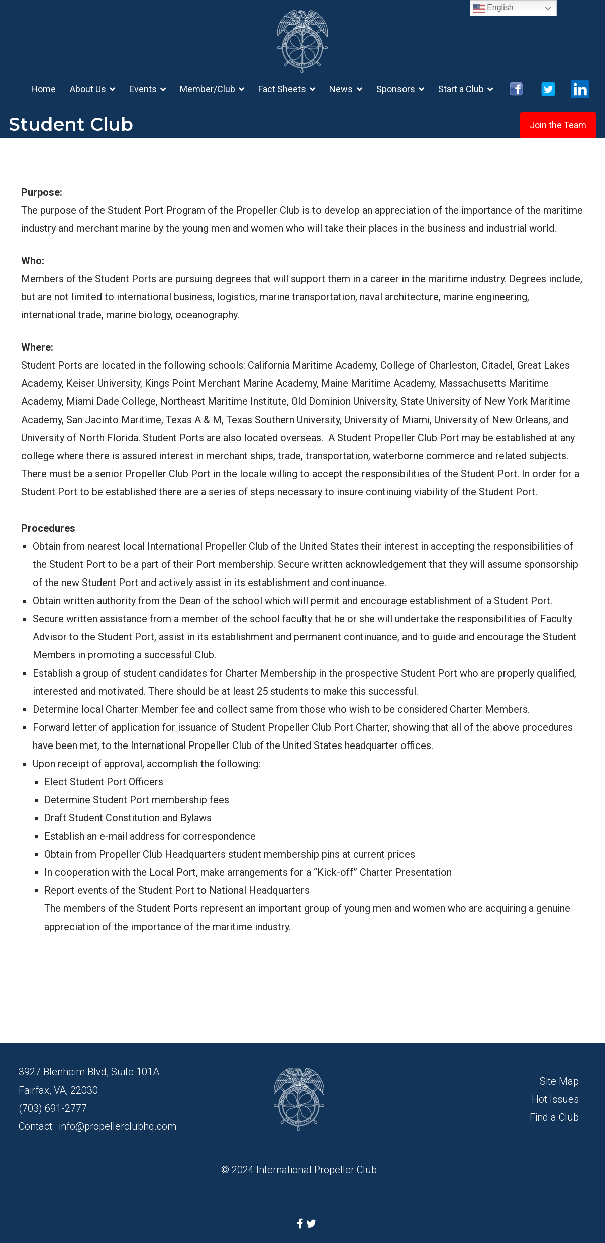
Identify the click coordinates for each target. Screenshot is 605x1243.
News (341, 89)
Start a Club (461, 89)
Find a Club (554, 1117)
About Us (88, 89)
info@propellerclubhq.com (117, 1126)
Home (43, 89)
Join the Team (558, 125)
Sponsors (395, 89)
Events (143, 89)
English (493, 8)
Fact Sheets (282, 89)
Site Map (559, 1081)
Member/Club (207, 89)
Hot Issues (555, 1099)
